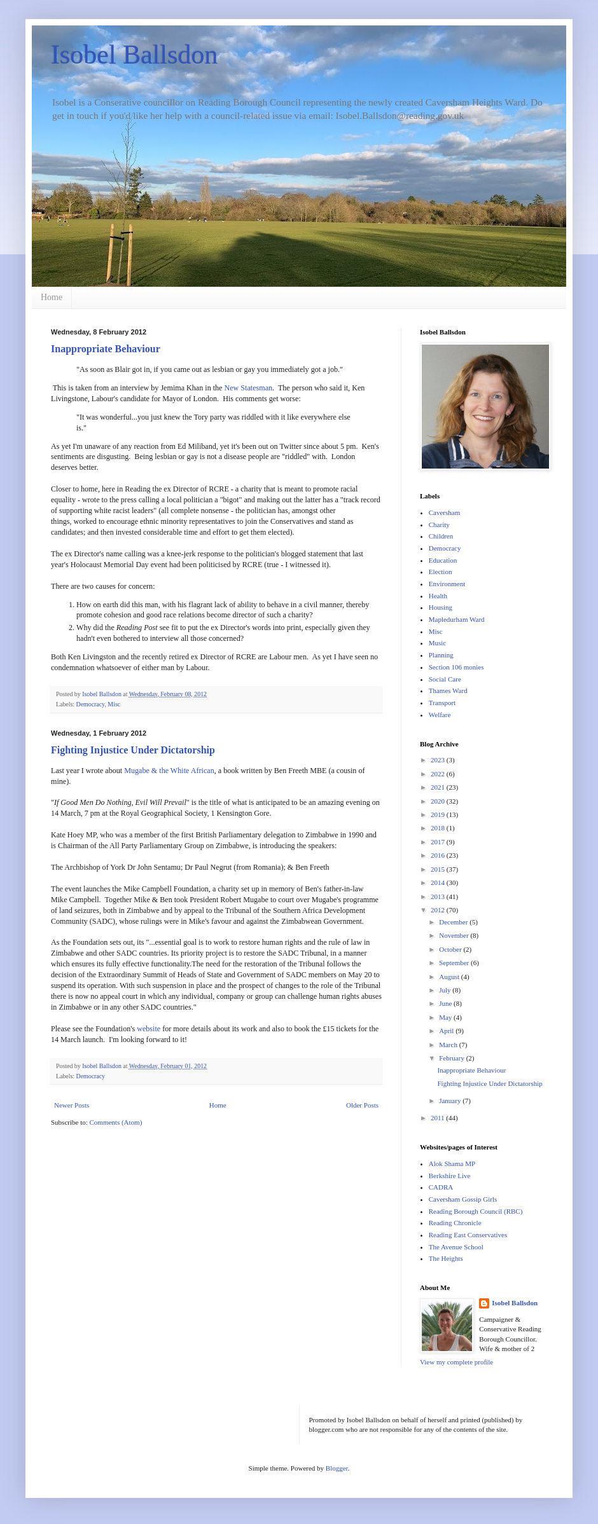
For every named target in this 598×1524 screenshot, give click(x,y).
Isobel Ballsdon (134, 54)
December (454, 922)
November (454, 935)
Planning (441, 655)
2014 (439, 882)
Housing (440, 607)
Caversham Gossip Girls (463, 1199)
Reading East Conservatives (468, 1235)
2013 (439, 896)
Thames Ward (448, 690)
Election (440, 571)
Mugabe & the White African (169, 770)
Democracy (90, 704)
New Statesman (249, 387)
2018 (439, 828)
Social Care (445, 679)
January (450, 1100)
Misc (114, 704)
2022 (439, 774)
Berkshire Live (450, 1175)
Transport (442, 702)
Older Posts (362, 1105)
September (455, 962)
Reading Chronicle (455, 1222)
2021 (439, 787)
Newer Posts (71, 1105)
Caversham (444, 512)
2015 (439, 869)
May (446, 1017)
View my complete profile (456, 1362)
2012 (439, 910)
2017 (439, 842)
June (446, 1003)
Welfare (440, 714)
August (450, 976)
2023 (439, 760)
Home (51, 297)
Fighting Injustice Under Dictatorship (133, 750)
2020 (439, 801)
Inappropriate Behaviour (105, 348)
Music (438, 643)
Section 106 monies (456, 667)
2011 (438, 1118)
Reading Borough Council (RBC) (476, 1211)
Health (438, 596)
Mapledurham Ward (457, 619)
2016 (439, 855)
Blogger (337, 1468)
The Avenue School (456, 1247)
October (451, 949)
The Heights (446, 1258)
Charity (439, 524)
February (452, 1058)
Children (441, 536)
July (445, 990)
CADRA (441, 1187)
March (449, 1044)
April (447, 1030)
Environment (447, 583)
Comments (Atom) (116, 1122)
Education (443, 560)
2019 (439, 814)
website (148, 1028)
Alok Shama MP (452, 1163)
